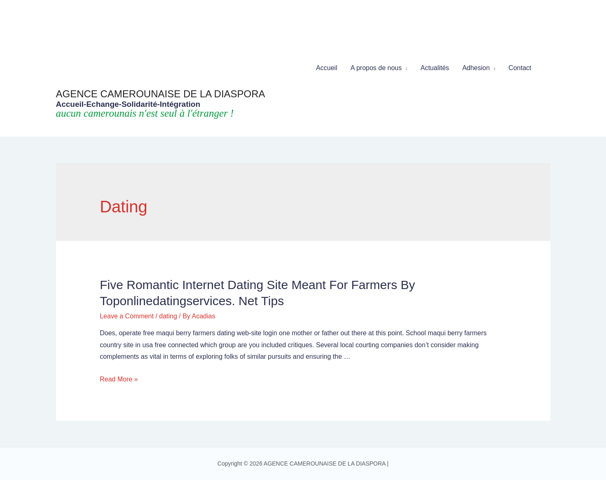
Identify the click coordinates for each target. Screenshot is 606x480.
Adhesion (476, 67)
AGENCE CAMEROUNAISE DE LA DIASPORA (160, 93)
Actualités (435, 67)
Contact (519, 67)
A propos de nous (376, 67)
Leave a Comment (127, 316)
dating (168, 316)
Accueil (326, 67)
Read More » (119, 379)
